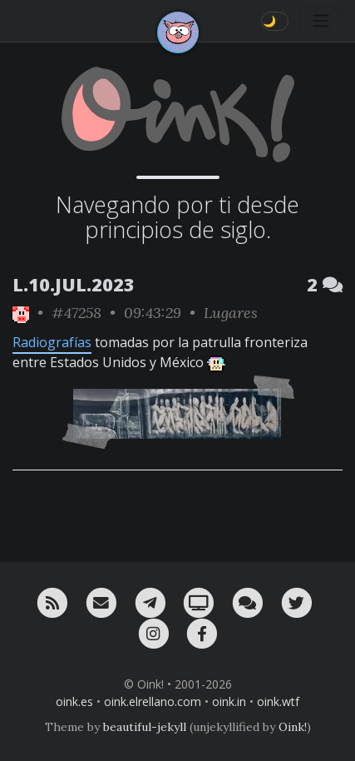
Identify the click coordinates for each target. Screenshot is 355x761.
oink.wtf (278, 701)
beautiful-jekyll (144, 726)
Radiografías (51, 342)
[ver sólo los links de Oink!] (20, 312)
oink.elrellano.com (152, 701)
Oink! (293, 726)
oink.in (229, 701)
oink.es (74, 701)
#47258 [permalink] (76, 312)
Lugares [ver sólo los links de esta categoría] (231, 312)
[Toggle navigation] (321, 21)
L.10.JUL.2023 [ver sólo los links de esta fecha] (73, 284)
